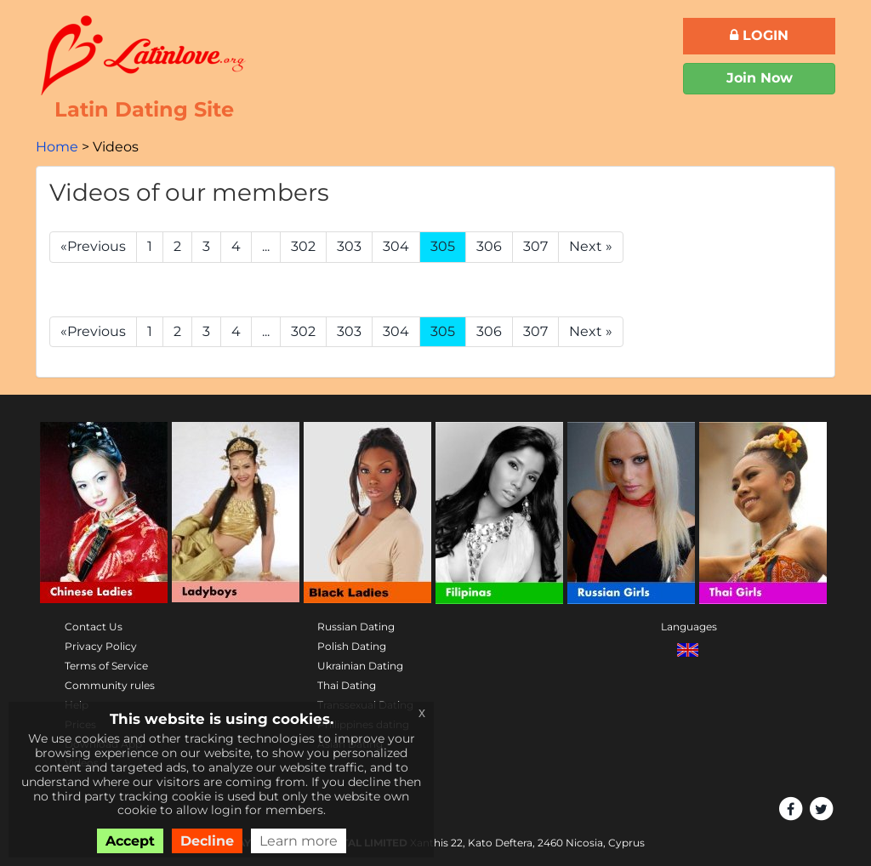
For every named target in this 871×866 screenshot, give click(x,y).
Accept (130, 841)
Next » (590, 246)
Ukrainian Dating (360, 665)
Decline (207, 841)
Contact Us (93, 626)
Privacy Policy (101, 646)
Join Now (759, 78)
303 (349, 246)
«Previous (93, 246)
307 (535, 246)
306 (489, 246)
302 (303, 246)
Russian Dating (356, 626)
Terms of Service (106, 665)
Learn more (298, 841)
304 (396, 246)
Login (759, 35)
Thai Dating (346, 685)
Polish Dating (351, 646)
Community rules (110, 685)
